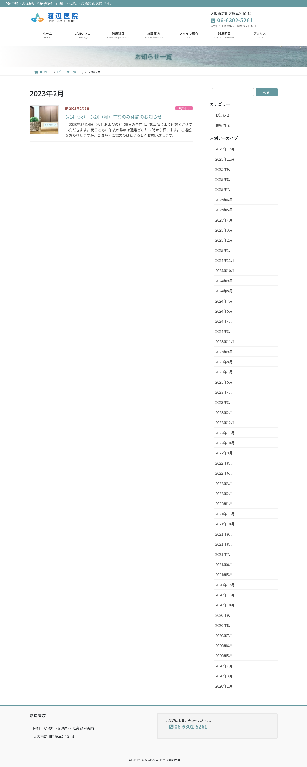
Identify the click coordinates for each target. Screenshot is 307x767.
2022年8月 (223, 463)
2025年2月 (223, 240)
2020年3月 (223, 676)
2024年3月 (223, 331)
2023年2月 (223, 412)
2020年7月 (223, 635)
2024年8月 (223, 290)
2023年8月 (223, 361)
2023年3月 (223, 402)
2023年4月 (223, 392)
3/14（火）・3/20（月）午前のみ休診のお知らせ (113, 116)
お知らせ (184, 108)
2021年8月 (223, 544)
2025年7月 (223, 189)
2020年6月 (223, 645)
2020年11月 (224, 595)
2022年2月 (223, 493)
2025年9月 (223, 169)
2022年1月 (223, 503)
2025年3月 (223, 230)
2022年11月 (224, 432)
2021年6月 (223, 564)
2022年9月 (223, 453)
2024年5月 (223, 311)
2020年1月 (223, 686)
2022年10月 (224, 442)
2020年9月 (223, 615)
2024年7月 (223, 301)
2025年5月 (223, 209)
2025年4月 (223, 220)
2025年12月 (224, 149)
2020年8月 (223, 625)
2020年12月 (224, 584)
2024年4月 (223, 321)
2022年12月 (224, 422)
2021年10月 (224, 524)
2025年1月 (223, 250)
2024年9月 (223, 280)
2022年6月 (223, 473)
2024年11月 (224, 260)
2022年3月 (223, 483)
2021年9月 (223, 534)
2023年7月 (223, 371)
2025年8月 (223, 179)
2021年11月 (224, 513)
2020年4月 (223, 666)
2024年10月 (224, 270)
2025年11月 (224, 159)
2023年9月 (223, 351)
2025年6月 (223, 199)
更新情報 (222, 125)
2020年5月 (223, 655)
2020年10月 (224, 605)
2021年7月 (223, 554)
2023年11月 (224, 341)
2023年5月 (223, 382)
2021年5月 (223, 574)
